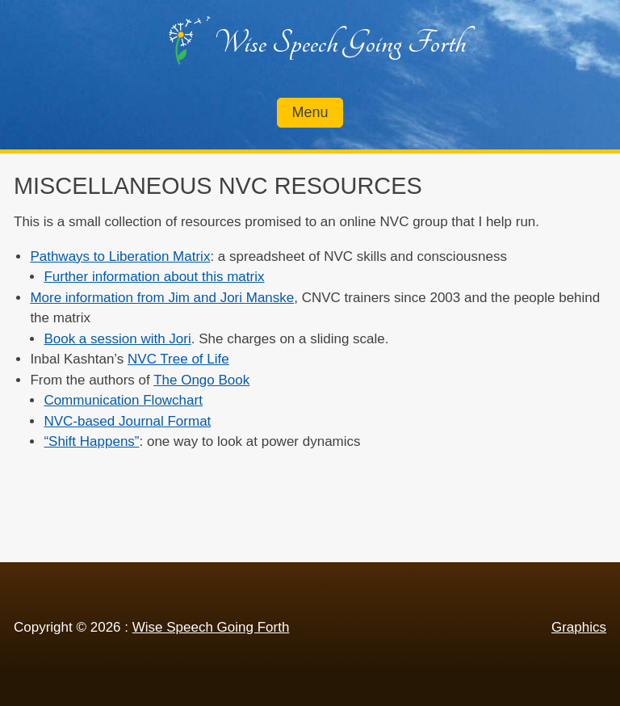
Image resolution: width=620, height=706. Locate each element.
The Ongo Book (201, 380)
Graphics (578, 627)
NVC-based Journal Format (127, 421)
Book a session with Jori (117, 339)
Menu (309, 112)
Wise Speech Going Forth (340, 43)
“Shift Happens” (91, 441)
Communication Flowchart (123, 400)
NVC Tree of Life (178, 359)
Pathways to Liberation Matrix (120, 256)
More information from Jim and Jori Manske (162, 297)
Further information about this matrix (154, 276)
